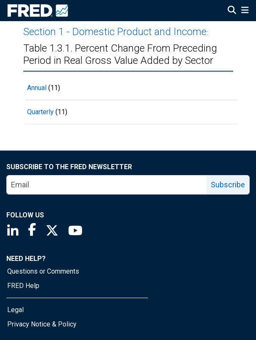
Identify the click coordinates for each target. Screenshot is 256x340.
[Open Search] (232, 11)
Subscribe (228, 184)
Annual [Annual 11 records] (37, 88)
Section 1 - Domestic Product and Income (114, 32)
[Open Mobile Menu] (245, 11)
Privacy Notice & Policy (42, 324)
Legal (15, 310)
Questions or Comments (43, 271)
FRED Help (23, 286)
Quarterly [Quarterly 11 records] (40, 112)
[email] (107, 184)
